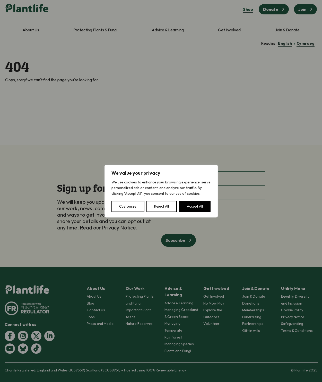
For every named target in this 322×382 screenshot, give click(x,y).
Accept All (195, 206)
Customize (127, 206)
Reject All (161, 206)
